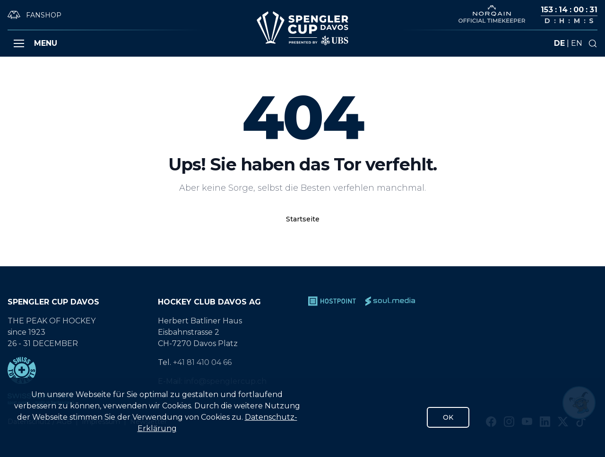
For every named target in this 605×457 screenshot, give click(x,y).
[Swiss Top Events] (77, 370)
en (576, 43)
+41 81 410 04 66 (202, 362)
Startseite (303, 219)
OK (448, 417)
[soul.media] (390, 301)
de (559, 43)
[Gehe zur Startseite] (302, 28)
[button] (19, 43)
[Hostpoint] (332, 301)
